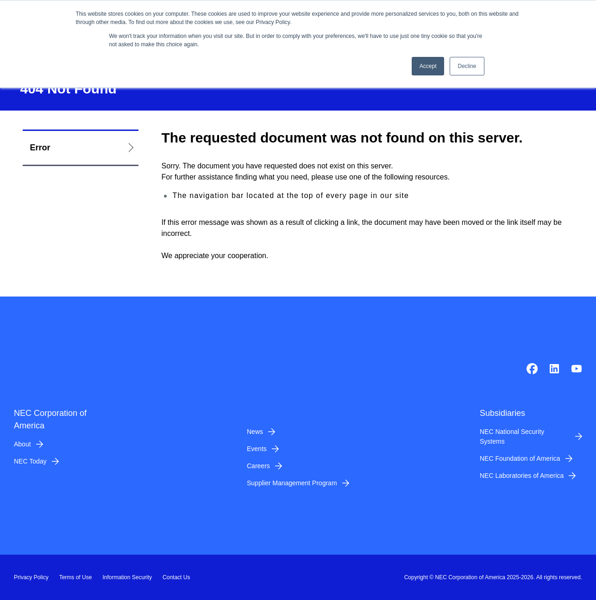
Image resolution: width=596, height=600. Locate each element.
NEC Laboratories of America (522, 475)
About (22, 444)
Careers (258, 466)
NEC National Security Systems (512, 436)
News (255, 431)
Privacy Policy (31, 577)
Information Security (127, 577)
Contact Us (176, 577)
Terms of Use (75, 577)
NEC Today (30, 461)
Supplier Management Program (292, 483)
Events (257, 448)
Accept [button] (428, 66)
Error (40, 147)
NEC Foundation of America (520, 458)
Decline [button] (467, 66)
